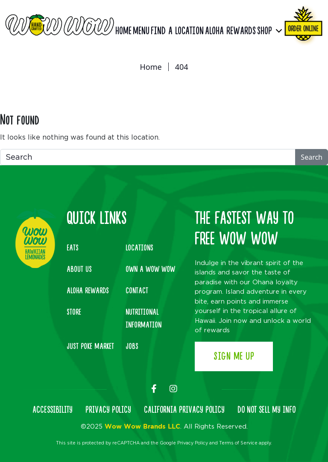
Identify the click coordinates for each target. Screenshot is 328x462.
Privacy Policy (192, 442)
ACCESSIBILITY (52, 410)
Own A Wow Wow (150, 269)
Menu (141, 31)
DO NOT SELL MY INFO (266, 410)
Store (74, 312)
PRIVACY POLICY (108, 410)
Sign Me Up (234, 356)
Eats (73, 248)
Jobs (132, 346)
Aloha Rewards (230, 31)
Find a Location (177, 31)
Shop (264, 31)
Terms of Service (238, 442)
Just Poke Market (90, 346)
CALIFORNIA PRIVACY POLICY (184, 410)
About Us (79, 269)
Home (123, 31)
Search (311, 157)
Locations (139, 248)
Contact (137, 291)
